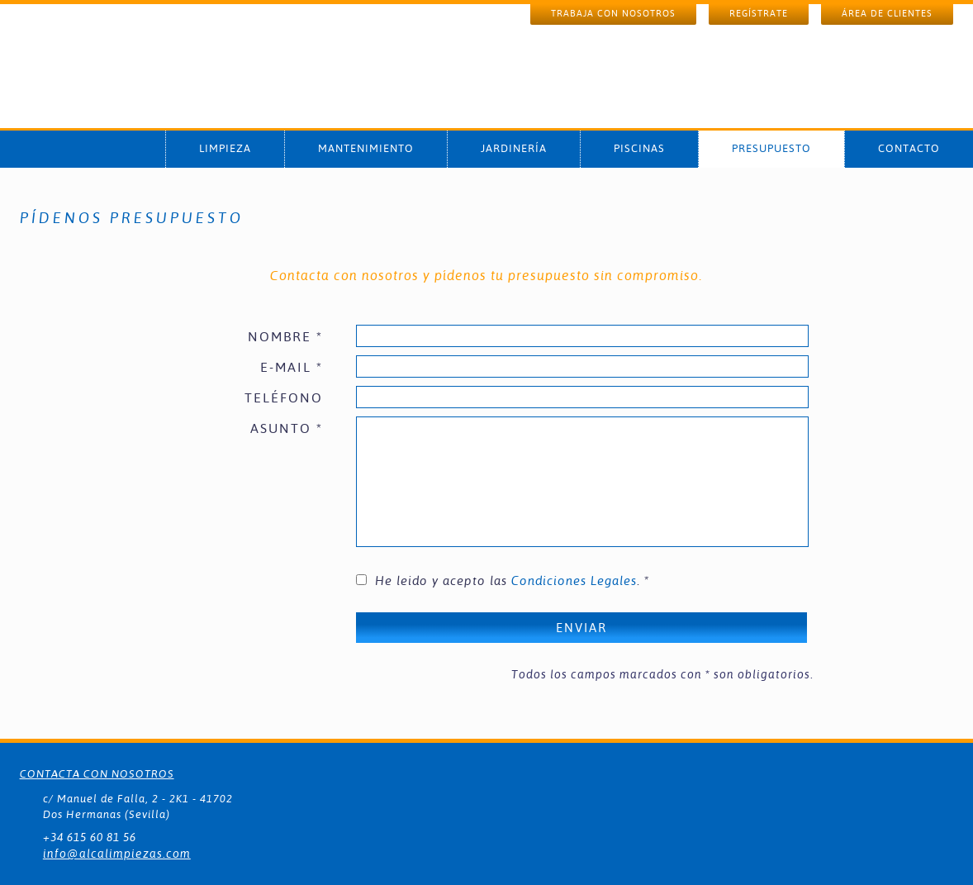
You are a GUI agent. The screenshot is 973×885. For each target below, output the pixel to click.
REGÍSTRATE (758, 13)
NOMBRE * (285, 337)
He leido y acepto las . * (512, 580)
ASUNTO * (286, 428)
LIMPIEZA (225, 148)
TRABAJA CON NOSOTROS (613, 13)
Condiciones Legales (574, 580)
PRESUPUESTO (771, 148)
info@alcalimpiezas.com (117, 853)
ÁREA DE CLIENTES (887, 13)
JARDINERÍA (514, 148)
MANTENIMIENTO (366, 148)
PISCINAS (639, 148)
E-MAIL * (291, 367)
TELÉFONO (283, 398)
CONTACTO (909, 148)
